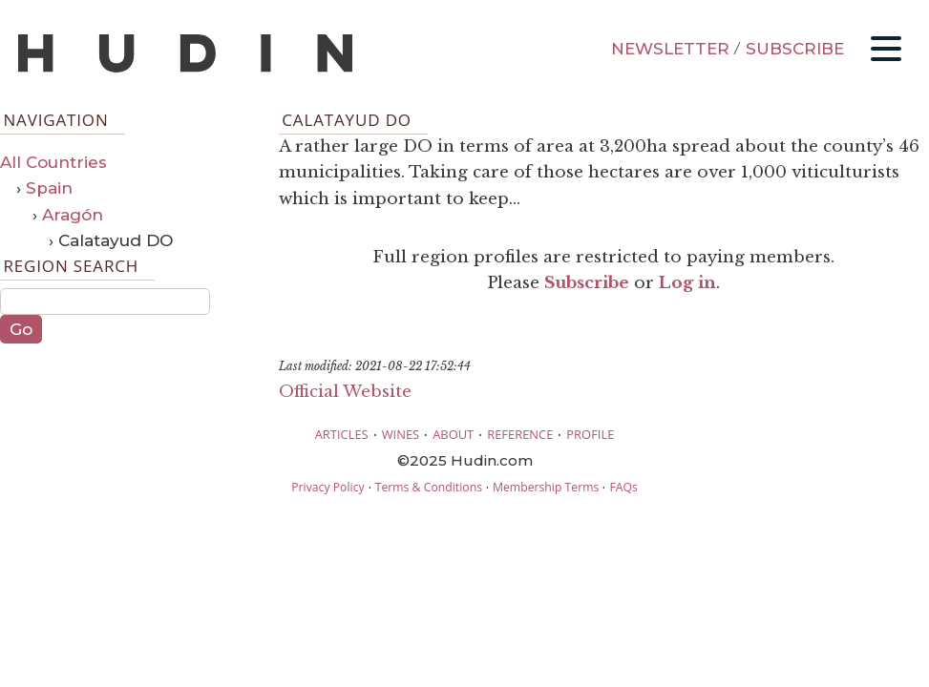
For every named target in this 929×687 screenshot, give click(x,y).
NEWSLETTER (670, 48)
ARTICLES (342, 434)
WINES (401, 434)
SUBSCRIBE (795, 48)
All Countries (53, 162)
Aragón (72, 214)
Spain (49, 188)
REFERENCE (520, 434)
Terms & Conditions (428, 487)
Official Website (345, 392)
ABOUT (453, 434)
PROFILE (590, 434)
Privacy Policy (327, 487)
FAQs (623, 487)
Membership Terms (546, 487)
